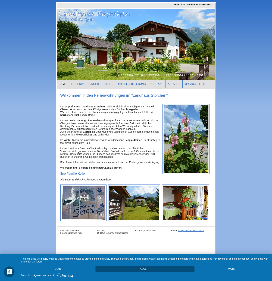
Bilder (108, 83)
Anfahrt (174, 83)
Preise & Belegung (132, 83)
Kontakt (157, 83)
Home (63, 83)
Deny (58, 268)
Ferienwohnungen (85, 83)
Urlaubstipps (195, 83)
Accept (145, 268)
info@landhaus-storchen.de (191, 230)
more (231, 268)
